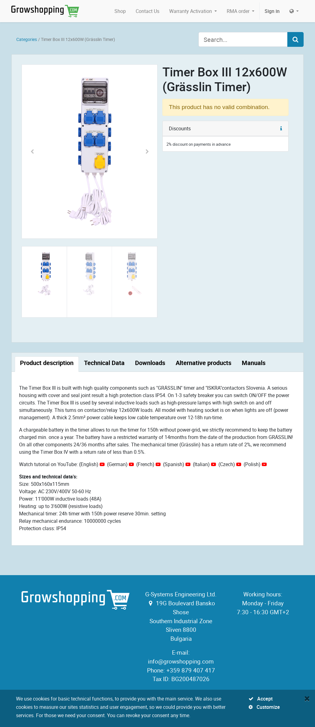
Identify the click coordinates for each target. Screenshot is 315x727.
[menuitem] (120, 11)
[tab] (47, 364)
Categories (26, 39)
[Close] (307, 698)
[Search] (295, 39)
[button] (32, 151)
